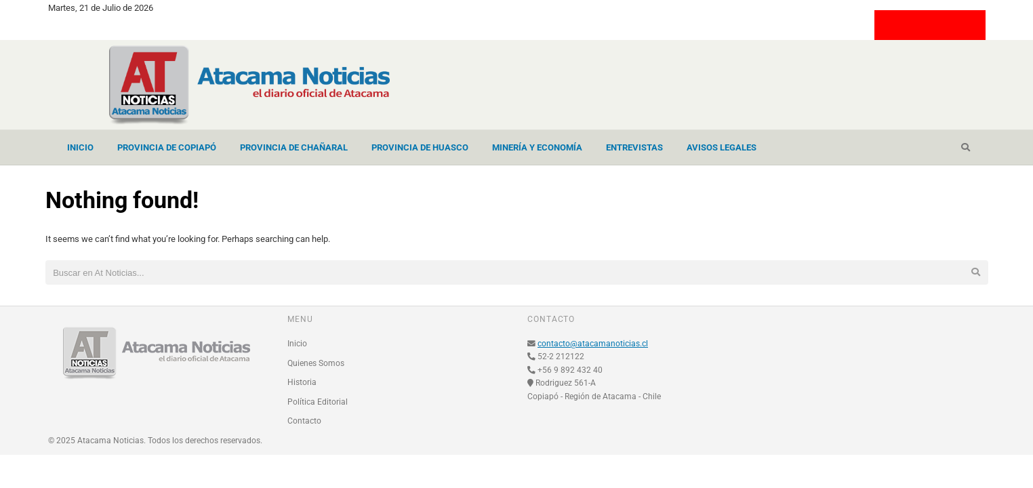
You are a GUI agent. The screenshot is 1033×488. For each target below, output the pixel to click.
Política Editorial (317, 402)
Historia (302, 382)
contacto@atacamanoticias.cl (593, 343)
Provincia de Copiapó (166, 147)
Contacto (304, 421)
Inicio (80, 147)
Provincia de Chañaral (294, 147)
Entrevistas (634, 147)
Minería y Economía (537, 147)
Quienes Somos (315, 363)
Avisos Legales (721, 147)
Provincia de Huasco (419, 147)
